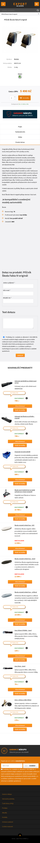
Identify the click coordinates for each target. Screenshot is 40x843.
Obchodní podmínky (8, 799)
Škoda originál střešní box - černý (25, 559)
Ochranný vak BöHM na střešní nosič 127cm (25, 382)
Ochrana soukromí (7, 822)
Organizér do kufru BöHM (22, 452)
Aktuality (4, 813)
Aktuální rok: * (7, 298)
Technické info (20, 132)
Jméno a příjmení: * (9, 283)
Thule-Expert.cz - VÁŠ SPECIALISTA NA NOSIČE (20, 4)
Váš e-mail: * (6, 290)
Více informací (20, 406)
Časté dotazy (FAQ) (7, 803)
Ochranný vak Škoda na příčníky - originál (25, 417)
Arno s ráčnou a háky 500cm (23, 700)
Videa (20, 137)
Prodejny (4, 808)
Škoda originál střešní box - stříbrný (26, 592)
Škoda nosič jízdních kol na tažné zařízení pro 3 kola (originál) (25, 491)
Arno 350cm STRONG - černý (23, 630)
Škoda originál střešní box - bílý (24, 525)
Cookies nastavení (7, 826)
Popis (20, 127)
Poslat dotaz (20, 142)
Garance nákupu (7, 794)
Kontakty (4, 817)
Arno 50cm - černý (20, 666)
